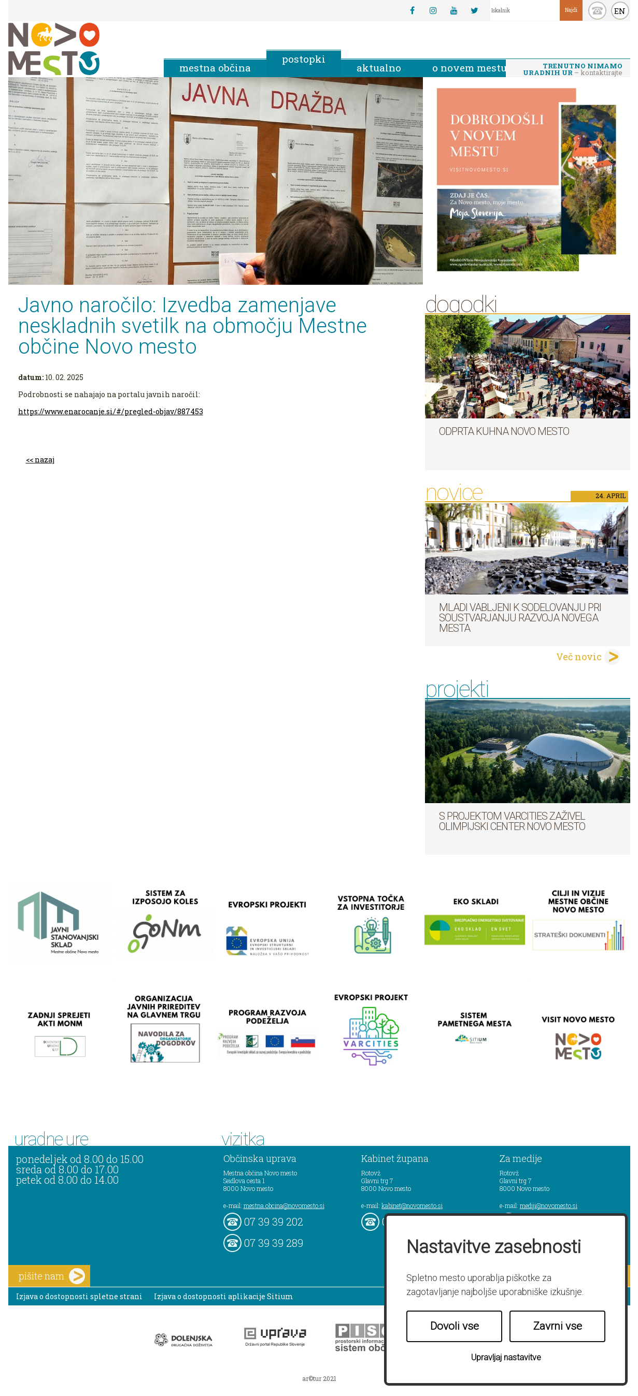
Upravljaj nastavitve (506, 1357)
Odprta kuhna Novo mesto (504, 431)
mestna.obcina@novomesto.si (284, 1205)
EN (620, 11)
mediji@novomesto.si (548, 1205)
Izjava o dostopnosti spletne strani (79, 1296)
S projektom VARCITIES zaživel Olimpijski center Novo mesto (512, 821)
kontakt (597, 11)
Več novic (579, 656)
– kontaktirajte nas (572, 70)
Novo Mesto (78, 49)
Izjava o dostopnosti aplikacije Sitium (223, 1296)
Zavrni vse (557, 1326)
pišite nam (52, 1276)
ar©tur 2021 (319, 1378)
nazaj (44, 459)
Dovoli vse (454, 1326)
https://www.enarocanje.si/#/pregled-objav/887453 (110, 411)
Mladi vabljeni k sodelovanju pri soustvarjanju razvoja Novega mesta (520, 617)
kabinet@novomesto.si (412, 1205)
